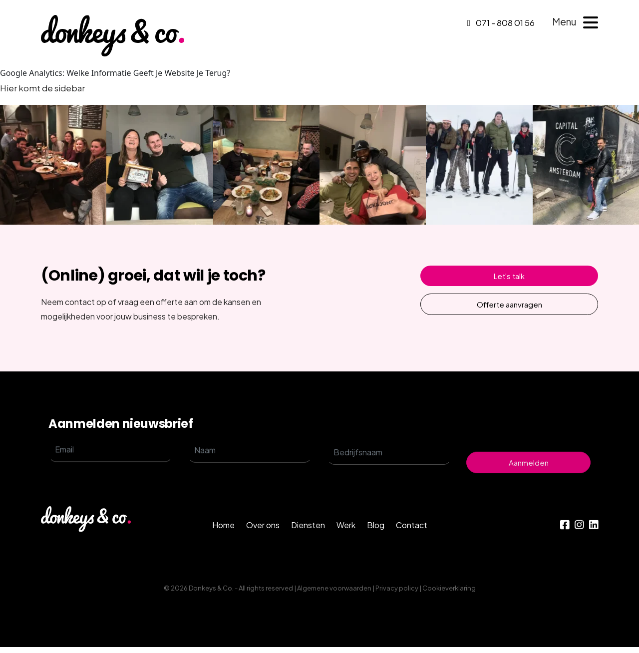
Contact (411, 567)
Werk (345, 567)
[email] (110, 495)
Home (223, 567)
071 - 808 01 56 (501, 22)
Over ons (263, 567)
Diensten (308, 567)
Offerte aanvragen (509, 304)
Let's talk (509, 276)
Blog (375, 567)
